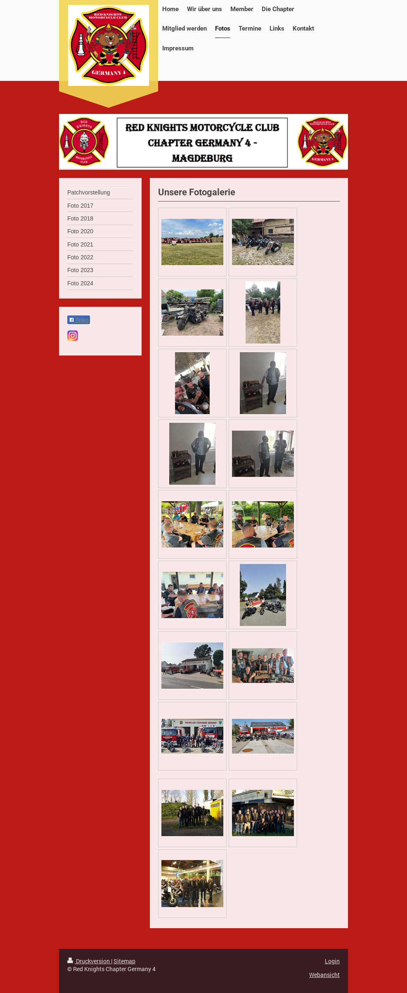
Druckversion (89, 961)
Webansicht (324, 975)
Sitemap (124, 961)
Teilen (78, 320)
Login (332, 961)
